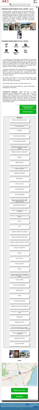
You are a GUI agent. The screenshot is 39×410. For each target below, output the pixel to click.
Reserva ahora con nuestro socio (27, 107)
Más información (28, 111)
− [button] (3, 367)
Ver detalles (19, 396)
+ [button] (3, 365)
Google (27, 404)
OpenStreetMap (34, 385)
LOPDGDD (35, 406)
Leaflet (28, 385)
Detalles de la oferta (19, 390)
